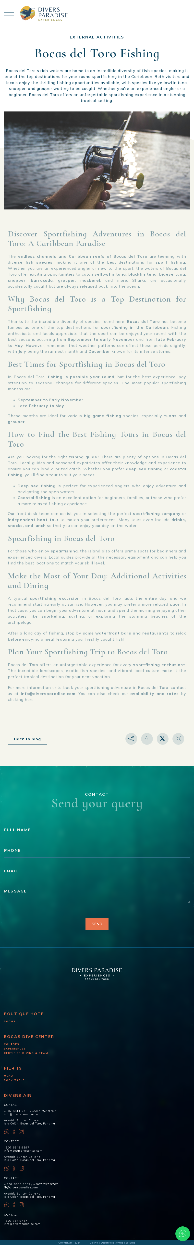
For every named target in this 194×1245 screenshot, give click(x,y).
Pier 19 (13, 1068)
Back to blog (27, 738)
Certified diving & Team (26, 1053)
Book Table (14, 1080)
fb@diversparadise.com (21, 1187)
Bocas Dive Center (29, 1036)
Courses (11, 1044)
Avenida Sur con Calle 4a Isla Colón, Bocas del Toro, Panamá (29, 1122)
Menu (8, 1075)
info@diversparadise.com (22, 1114)
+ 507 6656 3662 (17, 1184)
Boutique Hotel (25, 1013)
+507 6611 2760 (16, 1111)
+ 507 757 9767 (45, 1184)
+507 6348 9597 (16, 1147)
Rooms (10, 1021)
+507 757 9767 (44, 1111)
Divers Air (17, 1095)
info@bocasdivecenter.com (23, 1150)
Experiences (15, 1048)
